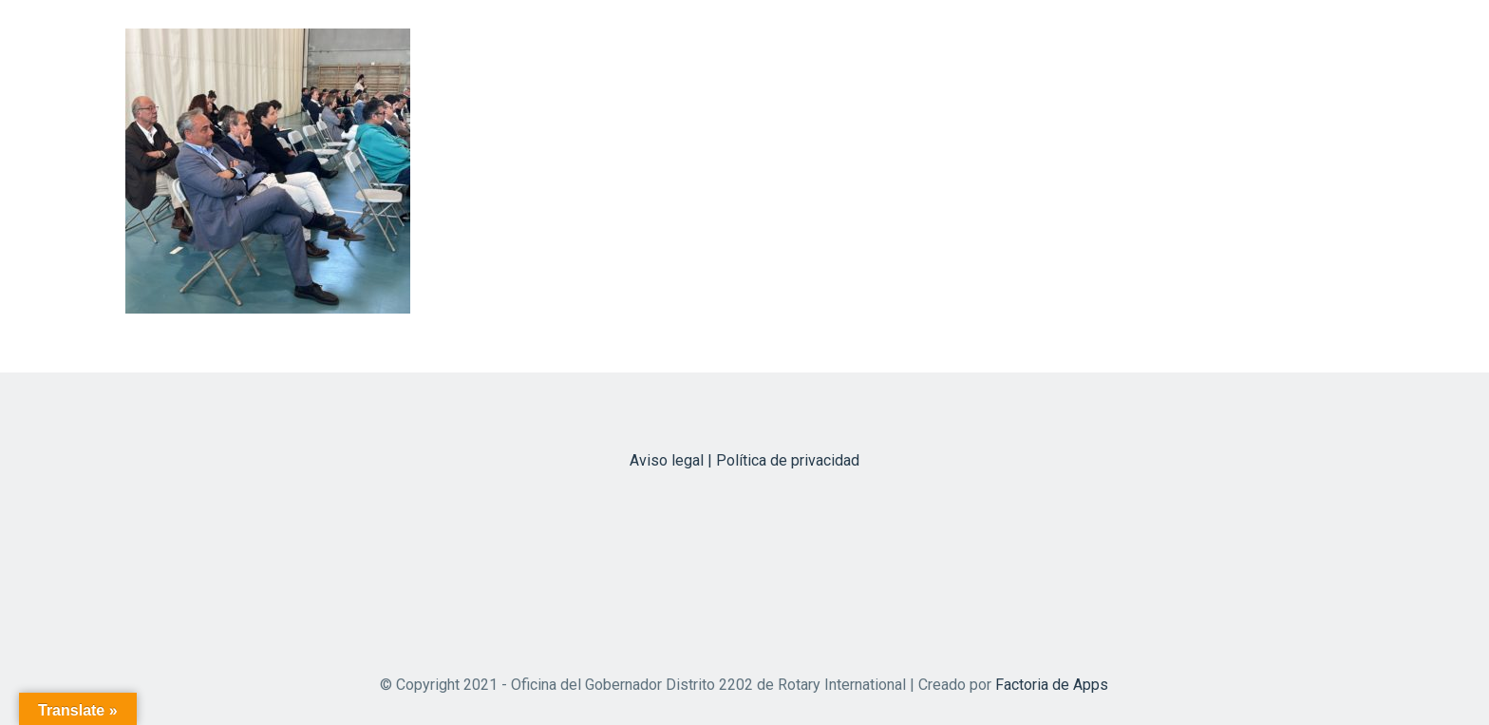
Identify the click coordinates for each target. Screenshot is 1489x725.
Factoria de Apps (1051, 685)
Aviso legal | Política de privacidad (744, 460)
